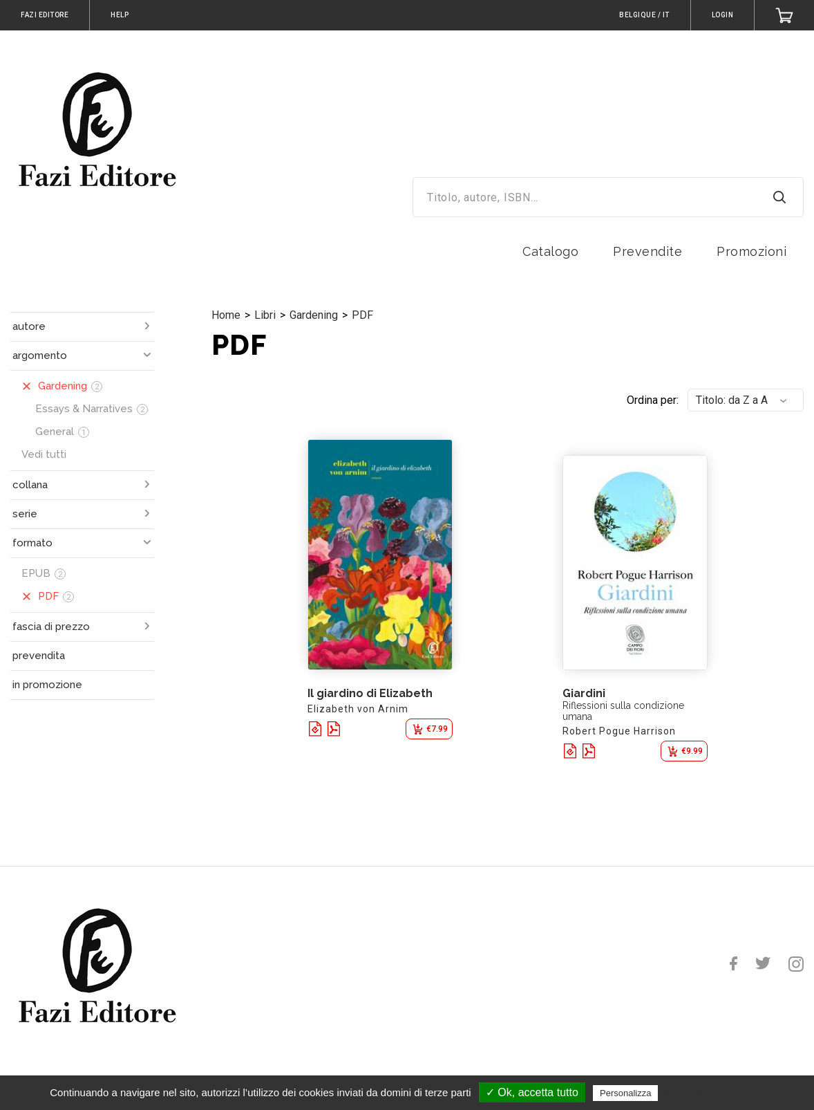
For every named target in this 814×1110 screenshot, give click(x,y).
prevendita (38, 655)
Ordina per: (653, 400)
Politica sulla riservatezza (719, 1092)
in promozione (47, 684)
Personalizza (625, 1093)
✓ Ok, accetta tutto (532, 1092)
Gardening (314, 315)
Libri (265, 315)
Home (225, 315)
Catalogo (550, 251)
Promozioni (751, 251)
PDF (362, 315)
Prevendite (647, 251)
